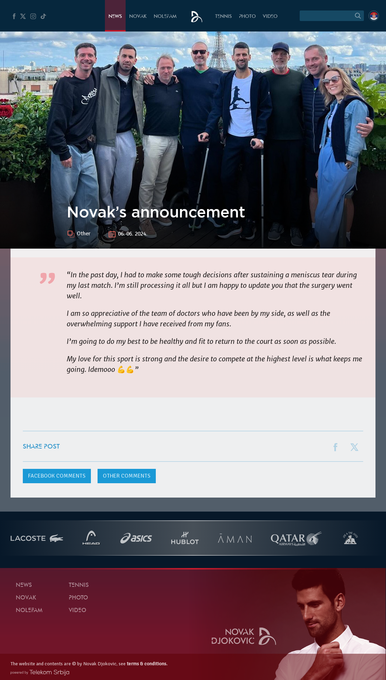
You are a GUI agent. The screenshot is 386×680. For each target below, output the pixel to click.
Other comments (127, 475)
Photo (247, 16)
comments (57, 475)
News (115, 16)
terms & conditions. (147, 664)
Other (84, 233)
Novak (138, 16)
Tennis (223, 16)
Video (270, 16)
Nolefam (165, 16)
